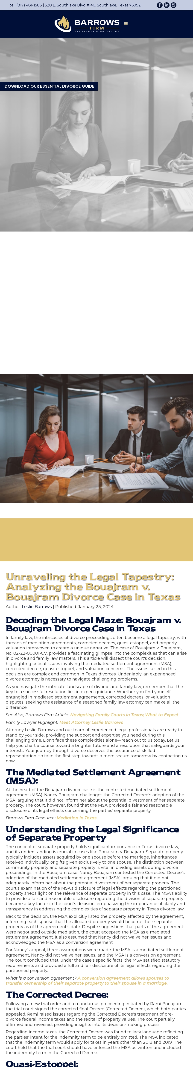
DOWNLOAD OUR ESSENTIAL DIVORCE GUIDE (49, 86)
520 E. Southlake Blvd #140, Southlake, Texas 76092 (91, 5)
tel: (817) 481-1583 (26, 5)
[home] (84, 23)
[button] (126, 24)
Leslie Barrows (37, 606)
